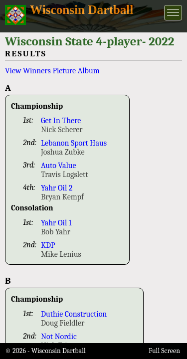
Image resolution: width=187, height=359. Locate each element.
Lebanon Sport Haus (74, 143)
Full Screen (164, 351)
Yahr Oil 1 (56, 222)
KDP (48, 245)
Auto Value (58, 165)
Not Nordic (59, 336)
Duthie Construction (74, 314)
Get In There (61, 120)
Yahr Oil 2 (56, 187)
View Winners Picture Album (52, 70)
